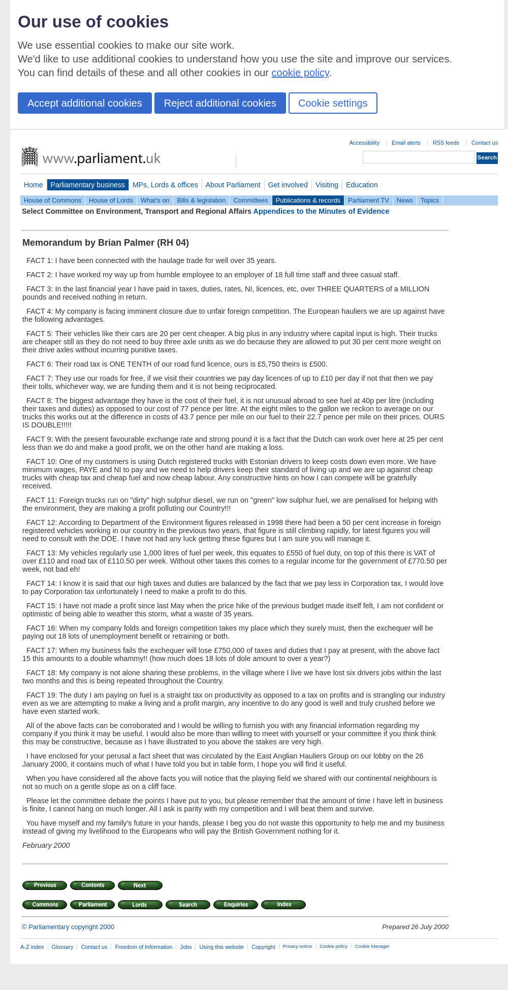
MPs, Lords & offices (165, 185)
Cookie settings (333, 103)
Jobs (186, 947)
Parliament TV (368, 200)
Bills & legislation (201, 200)
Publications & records (308, 200)
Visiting (326, 185)
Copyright (263, 947)
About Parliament (233, 185)
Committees (250, 200)
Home (33, 185)
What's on (155, 200)
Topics (430, 200)
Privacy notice (297, 946)
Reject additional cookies (220, 103)
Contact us (484, 143)
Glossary (63, 947)
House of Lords (111, 200)
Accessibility (364, 143)
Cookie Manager (372, 946)
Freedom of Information (143, 947)
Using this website (221, 947)
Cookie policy (333, 946)
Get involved (288, 185)
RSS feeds (446, 143)
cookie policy (300, 72)
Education (362, 185)
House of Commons (52, 200)
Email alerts (406, 143)
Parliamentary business (88, 185)
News (405, 200)
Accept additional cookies (84, 103)
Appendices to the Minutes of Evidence (321, 211)
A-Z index (32, 947)
